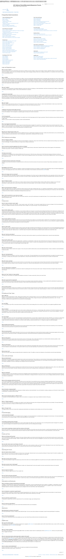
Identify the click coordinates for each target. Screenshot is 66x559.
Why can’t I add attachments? (7, 47)
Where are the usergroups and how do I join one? (41, 21)
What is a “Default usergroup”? (38, 24)
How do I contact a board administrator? (40, 59)
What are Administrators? (38, 18)
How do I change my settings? (7, 29)
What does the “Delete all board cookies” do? (9, 26)
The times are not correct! (6, 31)
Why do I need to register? (6, 18)
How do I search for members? (38, 41)
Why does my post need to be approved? (8, 51)
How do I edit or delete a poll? (7, 45)
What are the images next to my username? (9, 34)
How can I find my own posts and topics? (40, 42)
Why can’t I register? (5, 20)
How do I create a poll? (6, 43)
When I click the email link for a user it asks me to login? (11, 37)
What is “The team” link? (37, 25)
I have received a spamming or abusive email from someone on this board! (45, 30)
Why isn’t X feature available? (38, 57)
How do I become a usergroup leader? (40, 22)
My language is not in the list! (7, 33)
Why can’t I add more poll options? (7, 44)
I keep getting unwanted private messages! (40, 29)
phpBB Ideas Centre (48, 530)
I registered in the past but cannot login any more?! (10, 23)
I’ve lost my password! (5, 24)
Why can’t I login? (5, 22)
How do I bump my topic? (6, 52)
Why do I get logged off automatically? (8, 25)
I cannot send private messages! (39, 28)
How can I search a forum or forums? (39, 38)
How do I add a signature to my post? (8, 42)
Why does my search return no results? (40, 39)
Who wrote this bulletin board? (38, 56)
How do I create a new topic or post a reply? (9, 40)
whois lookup (11, 538)
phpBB (44, 169)
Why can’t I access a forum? (6, 46)
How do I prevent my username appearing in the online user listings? (13, 30)
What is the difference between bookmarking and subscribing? (43, 45)
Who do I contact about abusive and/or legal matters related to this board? (45, 58)
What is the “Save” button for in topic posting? (9, 50)
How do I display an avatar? (6, 35)
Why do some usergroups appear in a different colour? (42, 23)
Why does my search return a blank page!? (40, 40)
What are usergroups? (37, 20)
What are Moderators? (37, 19)
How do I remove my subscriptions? (39, 48)
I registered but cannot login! (6, 21)
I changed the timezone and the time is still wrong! (10, 32)
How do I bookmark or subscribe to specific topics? (42, 46)
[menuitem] (7, 9)
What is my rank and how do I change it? (8, 36)
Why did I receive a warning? (7, 48)
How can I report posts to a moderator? (8, 49)
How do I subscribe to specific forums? (40, 47)
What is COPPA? (5, 19)
